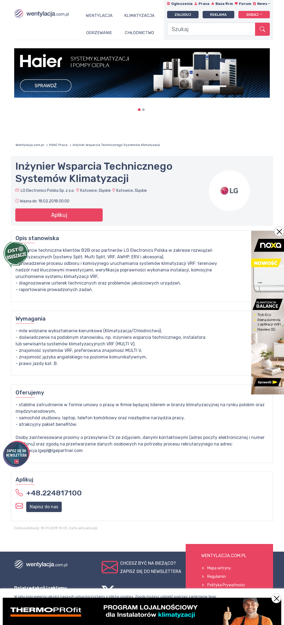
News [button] (262, 4)
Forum (245, 4)
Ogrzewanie (99, 32)
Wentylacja (99, 15)
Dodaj (252, 15)
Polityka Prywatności (226, 585)
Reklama (218, 15)
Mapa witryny (219, 568)
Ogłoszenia (182, 4)
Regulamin (216, 576)
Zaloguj (182, 15)
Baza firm (224, 4)
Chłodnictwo (139, 32)
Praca (204, 4)
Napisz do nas (44, 506)
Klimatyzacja (139, 15)
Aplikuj (59, 215)
